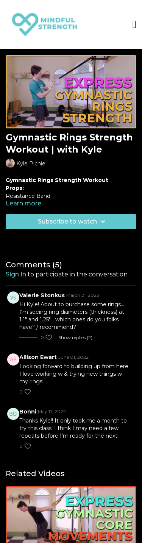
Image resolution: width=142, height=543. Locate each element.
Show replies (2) (75, 337)
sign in (16, 274)
